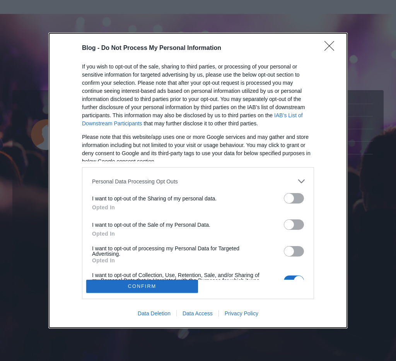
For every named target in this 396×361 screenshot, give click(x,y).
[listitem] (198, 181)
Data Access (198, 313)
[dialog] (198, 180)
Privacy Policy (241, 313)
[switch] (294, 198)
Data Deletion (154, 313)
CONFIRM (142, 286)
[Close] (331, 48)
